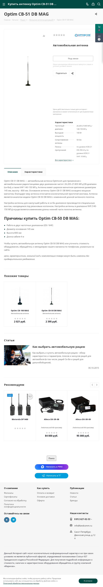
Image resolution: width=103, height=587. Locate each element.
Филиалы (8, 493)
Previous (92, 385)
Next (97, 385)
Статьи (73, 496)
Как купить (43, 488)
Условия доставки (46, 496)
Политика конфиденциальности (15, 505)
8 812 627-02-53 (82, 519)
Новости (74, 493)
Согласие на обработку (15, 500)
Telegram (13, 520)
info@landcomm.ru (83, 525)
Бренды (74, 500)
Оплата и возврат (45, 493)
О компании (11, 488)
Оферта (40, 500)
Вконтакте (6, 520)
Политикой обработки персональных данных (21, 583)
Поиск (51, 458)
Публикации (77, 488)
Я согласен (88, 581)
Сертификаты (10, 496)
